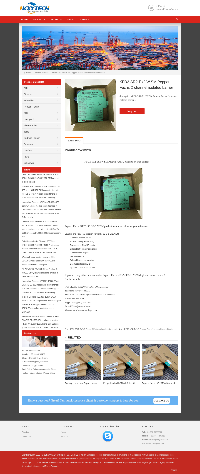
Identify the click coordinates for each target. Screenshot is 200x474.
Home (28, 73)
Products (39, 19)
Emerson (28, 144)
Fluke (26, 156)
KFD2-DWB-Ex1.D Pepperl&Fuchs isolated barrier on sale (94, 329)
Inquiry (132, 111)
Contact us (26, 436)
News (70, 19)
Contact (84, 19)
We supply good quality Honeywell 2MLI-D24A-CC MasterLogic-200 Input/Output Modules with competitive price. (39, 261)
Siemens (28, 94)
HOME (24, 19)
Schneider (29, 100)
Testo (26, 131)
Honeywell (29, 119)
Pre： (67, 329)
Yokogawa (29, 163)
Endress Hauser (32, 138)
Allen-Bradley (30, 125)
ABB (26, 88)
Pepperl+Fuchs (31, 106)
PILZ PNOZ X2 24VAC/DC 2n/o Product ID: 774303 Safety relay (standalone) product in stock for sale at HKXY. (40, 273)
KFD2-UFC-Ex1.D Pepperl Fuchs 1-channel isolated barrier (148, 329)
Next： (121, 329)
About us (56, 19)
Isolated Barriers (41, 73)
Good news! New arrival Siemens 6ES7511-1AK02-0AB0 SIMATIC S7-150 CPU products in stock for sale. (41, 178)
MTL (26, 113)
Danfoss (28, 150)
